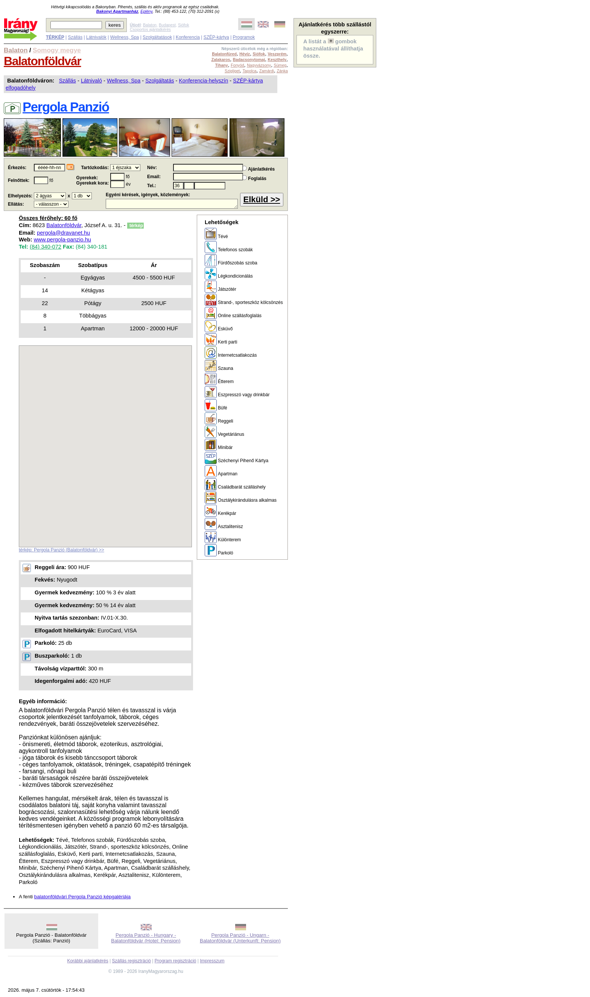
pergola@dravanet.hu (63, 233)
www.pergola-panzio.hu (62, 240)
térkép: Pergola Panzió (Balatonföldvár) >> (61, 550)
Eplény (146, 11)
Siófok (183, 25)
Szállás (75, 37)
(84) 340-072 (45, 247)
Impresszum (212, 960)
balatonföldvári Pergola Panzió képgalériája (82, 896)
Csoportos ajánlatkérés (150, 29)
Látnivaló (91, 81)
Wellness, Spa (124, 37)
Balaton (150, 25)
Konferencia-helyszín (203, 81)
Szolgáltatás (159, 81)
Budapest (167, 25)
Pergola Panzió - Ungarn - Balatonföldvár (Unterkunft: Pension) (240, 938)
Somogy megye (57, 50)
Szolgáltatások (157, 37)
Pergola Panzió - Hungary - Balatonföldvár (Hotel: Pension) (145, 938)
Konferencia (188, 37)
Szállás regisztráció (131, 960)
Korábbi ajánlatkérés (87, 960)
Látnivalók (96, 37)
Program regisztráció (175, 960)
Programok (244, 37)
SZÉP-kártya (216, 37)
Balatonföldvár (42, 61)
